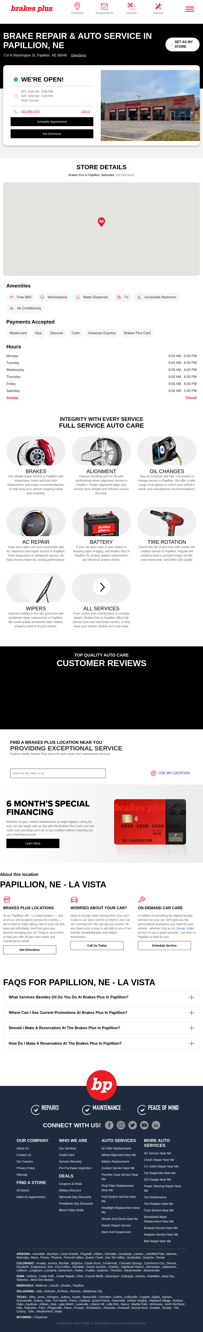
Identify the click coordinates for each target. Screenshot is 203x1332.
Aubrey (65, 1297)
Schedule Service (164, 945)
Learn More (33, 843)
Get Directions (52, 133)
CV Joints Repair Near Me (161, 1166)
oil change (178, 928)
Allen (32, 1297)
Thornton (116, 1270)
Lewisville (82, 1304)
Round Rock (140, 1307)
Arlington (53, 1297)
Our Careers (25, 1161)
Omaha (66, 1285)
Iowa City (168, 1276)
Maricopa (23, 1257)
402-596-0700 (30, 111)
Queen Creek (94, 1257)
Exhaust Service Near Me (161, 1228)
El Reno (62, 1291)
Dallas (156, 1297)
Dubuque (127, 1276)
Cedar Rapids (65, 1276)
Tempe (160, 1257)
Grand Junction (96, 1267)
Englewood (38, 1267)
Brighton (76, 1263)
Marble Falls (139, 1304)
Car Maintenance (155, 1197)
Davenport (112, 1276)
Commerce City (154, 1263)
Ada (39, 1291)
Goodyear (125, 1254)
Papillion (78, 1285)
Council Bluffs (94, 1276)
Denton (167, 1297)
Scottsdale (134, 1257)
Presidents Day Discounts (76, 1203)
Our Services (67, 1148)
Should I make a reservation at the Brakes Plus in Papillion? (101, 1028)
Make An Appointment (31, 1197)
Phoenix (56, 1257)
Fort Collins (62, 1267)
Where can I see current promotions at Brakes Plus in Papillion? (101, 1012)
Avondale (39, 1254)
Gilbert (98, 1254)
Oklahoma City (92, 1291)
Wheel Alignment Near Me (119, 1155)
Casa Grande (69, 1254)
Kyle (53, 1304)
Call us (85, 111)
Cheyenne (41, 1317)
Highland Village (160, 1300)
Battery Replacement (115, 1161)
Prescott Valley (73, 1257)
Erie (50, 1267)
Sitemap (22, 1174)
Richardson (93, 1307)
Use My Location (170, 773)
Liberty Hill (97, 1304)
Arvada (41, 1263)
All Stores (23, 1190)
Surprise (148, 1257)
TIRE (86, 1323)
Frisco (73, 1300)
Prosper (79, 1307)
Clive (80, 1276)
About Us (23, 1148)
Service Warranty (70, 1161)
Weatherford (44, 1311)
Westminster (151, 1270)
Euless (38, 1300)
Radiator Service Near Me (161, 1234)
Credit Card (66, 1155)
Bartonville (89, 1297)
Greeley (113, 1267)
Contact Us (24, 1155)
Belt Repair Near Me (157, 1241)
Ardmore (49, 1291)
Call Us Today (97, 945)
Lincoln (54, 1285)
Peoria (44, 1257)
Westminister (132, 1270)
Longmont (35, 1270)
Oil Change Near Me (157, 1179)
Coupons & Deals (70, 1183)
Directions (78, 55)
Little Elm (112, 1304)
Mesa (34, 1257)
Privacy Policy (26, 1168)
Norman (75, 1291)
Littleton (22, 1270)
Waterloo (22, 1279)
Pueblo (90, 1270)
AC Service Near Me (157, 1153)
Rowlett (155, 1307)
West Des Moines (41, 1279)
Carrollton (104, 1297)
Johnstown (153, 1267)
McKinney (156, 1304)
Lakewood (169, 1267)
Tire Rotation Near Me (158, 1203)
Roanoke (109, 1307)
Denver (171, 1263)
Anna (41, 1297)
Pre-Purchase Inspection (75, 1168)
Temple (166, 1307)
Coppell (145, 1297)
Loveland (50, 1270)
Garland (84, 1300)
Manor (125, 1304)
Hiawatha (153, 1276)
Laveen (139, 1254)
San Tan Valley (115, 1257)
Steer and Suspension (116, 1232)
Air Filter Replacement (116, 1148)
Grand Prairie (101, 1300)
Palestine (30, 1307)
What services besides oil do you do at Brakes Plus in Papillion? (101, 997)
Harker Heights (137, 1300)
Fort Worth (60, 1300)
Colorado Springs (130, 1263)
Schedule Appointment (52, 121)
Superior (102, 1270)
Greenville (118, 1300)
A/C (72, 924)
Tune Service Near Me (159, 1210)
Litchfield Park (155, 1254)
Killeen (43, 1304)
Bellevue (41, 1285)
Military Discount (70, 1190)
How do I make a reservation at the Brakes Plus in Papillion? (101, 1043)
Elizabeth (23, 1267)
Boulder (64, 1263)
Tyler (31, 1311)
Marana (171, 1254)
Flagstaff (86, 1254)
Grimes (140, 1276)
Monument (66, 1270)
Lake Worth (66, 1304)
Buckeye (53, 1254)
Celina (117, 1297)
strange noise (90, 915)
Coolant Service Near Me (118, 1168)
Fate (48, 1300)
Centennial (110, 1263)
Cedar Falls (46, 1276)
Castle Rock (93, 1263)
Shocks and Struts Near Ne (120, 1219)
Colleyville (130, 1297)
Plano (68, 1307)
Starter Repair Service (116, 1225)
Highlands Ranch (132, 1267)
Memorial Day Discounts (75, 1197)
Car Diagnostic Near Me (160, 1173)
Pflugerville (55, 1307)
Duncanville (24, 1300)
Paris (42, 1307)
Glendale (110, 1254)
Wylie (58, 1311)
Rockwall (123, 1307)
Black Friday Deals (71, 1210)
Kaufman (31, 1304)
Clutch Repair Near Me (159, 1159)
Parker (79, 1270)
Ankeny (32, 1276)
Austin (76, 1297)
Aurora (52, 1263)
